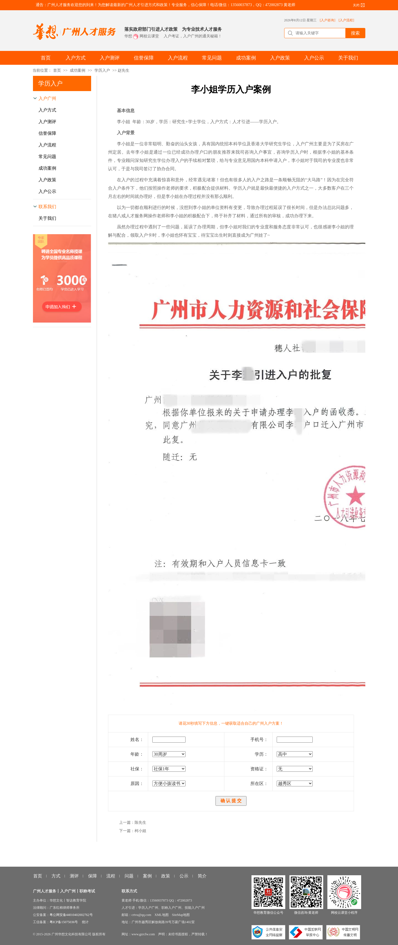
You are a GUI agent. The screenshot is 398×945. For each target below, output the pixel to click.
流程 (110, 876)
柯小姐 (140, 831)
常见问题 (47, 156)
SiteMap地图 (181, 915)
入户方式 (47, 110)
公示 (183, 876)
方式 (56, 876)
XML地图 (162, 915)
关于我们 (47, 218)
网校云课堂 (149, 36)
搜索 (355, 33)
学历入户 (102, 70)
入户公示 (47, 191)
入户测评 (47, 121)
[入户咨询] (327, 20)
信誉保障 (47, 133)
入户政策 (47, 179)
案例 (147, 876)
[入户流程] (346, 20)
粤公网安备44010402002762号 (71, 915)
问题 (129, 876)
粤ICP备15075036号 (64, 922)
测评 (74, 876)
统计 (85, 922)
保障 (92, 876)
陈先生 (140, 822)
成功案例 (77, 70)
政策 (165, 876)
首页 (57, 70)
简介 (202, 876)
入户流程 (47, 145)
